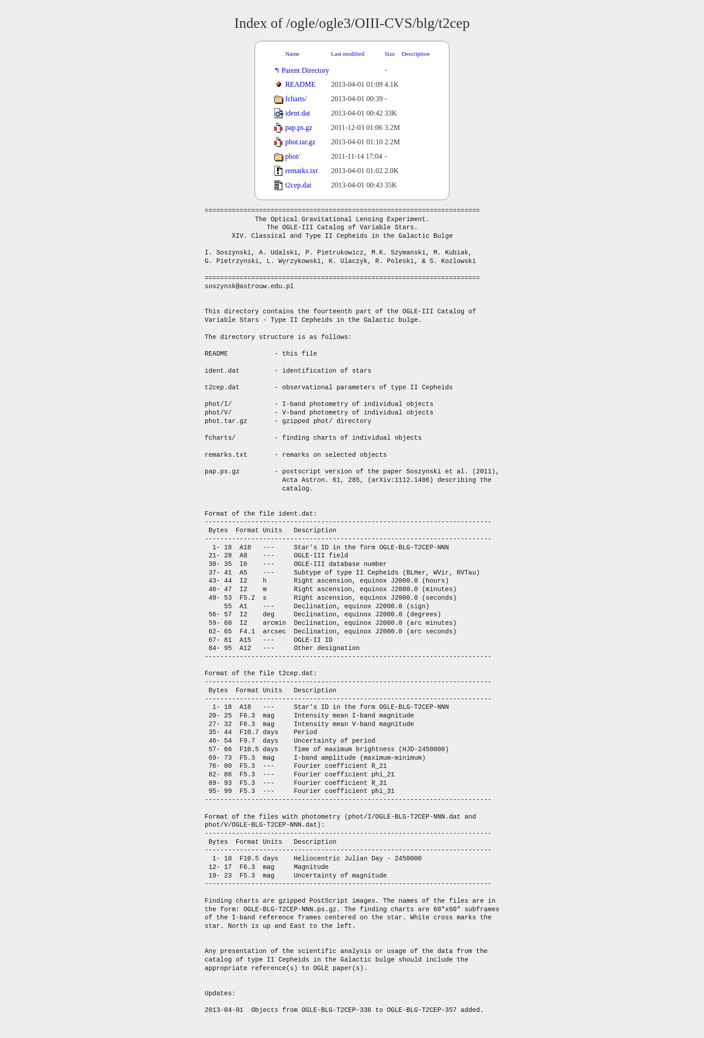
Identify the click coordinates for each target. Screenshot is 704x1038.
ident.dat (297, 113)
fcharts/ (296, 98)
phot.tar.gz (300, 142)
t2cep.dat (298, 185)
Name (292, 53)
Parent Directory (307, 70)
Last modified (347, 53)
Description (416, 53)
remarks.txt (301, 170)
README (300, 84)
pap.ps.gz (298, 127)
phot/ (292, 156)
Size (389, 53)
